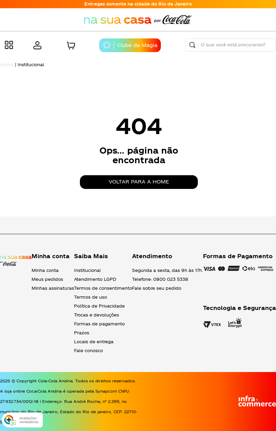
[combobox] (230, 44)
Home (6, 64)
